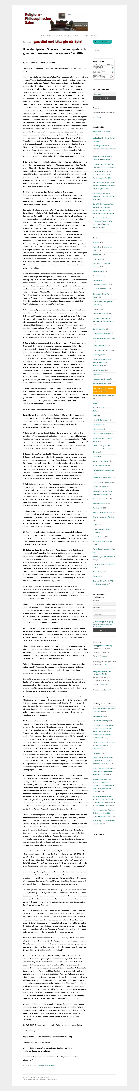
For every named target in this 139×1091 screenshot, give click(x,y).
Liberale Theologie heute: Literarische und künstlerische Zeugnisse (103, 449)
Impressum (94, 35)
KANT (95, 415)
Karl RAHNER (98, 425)
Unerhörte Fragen (102, 42)
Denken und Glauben (100, 314)
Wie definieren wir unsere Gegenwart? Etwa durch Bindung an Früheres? (104, 196)
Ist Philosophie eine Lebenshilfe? (104, 396)
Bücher (76, 35)
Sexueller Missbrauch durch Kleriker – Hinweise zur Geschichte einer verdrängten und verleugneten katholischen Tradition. (104, 785)
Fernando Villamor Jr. (47, 1079)
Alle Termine (97, 117)
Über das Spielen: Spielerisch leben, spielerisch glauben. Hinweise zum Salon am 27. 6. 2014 (54, 51)
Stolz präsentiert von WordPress (36, 1077)
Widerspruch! (97, 576)
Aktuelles (68, 35)
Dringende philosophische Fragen (104, 338)
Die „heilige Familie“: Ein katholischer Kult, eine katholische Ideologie (104, 149)
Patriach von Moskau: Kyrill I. (102, 478)
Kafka (95, 403)
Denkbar (40, 1065)
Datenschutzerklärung (100, 721)
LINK (106, 665)
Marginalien (97, 456)
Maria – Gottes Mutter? (101, 461)
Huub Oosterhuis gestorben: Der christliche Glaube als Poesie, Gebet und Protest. (104, 771)
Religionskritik (97, 508)
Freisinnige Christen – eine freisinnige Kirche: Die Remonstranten (102, 362)
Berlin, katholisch (98, 271)
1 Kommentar (49, 1065)
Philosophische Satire (100, 503)
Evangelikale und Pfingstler (102, 350)
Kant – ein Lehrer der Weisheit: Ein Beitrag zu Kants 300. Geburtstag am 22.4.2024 (103, 813)
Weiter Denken (98, 572)
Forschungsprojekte (99, 355)
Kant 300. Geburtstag (100, 420)
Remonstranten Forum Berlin (102, 512)
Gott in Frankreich (99, 370)
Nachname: (96, 607)
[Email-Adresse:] (104, 94)
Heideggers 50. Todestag (102, 645)
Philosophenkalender (100, 487)
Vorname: (96, 600)
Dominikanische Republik (101, 333)
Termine (95, 525)
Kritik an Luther (98, 429)
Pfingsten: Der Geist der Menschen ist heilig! (102, 672)
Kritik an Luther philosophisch (103, 433)
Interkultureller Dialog (100, 384)
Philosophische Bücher (100, 284)
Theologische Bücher (100, 289)
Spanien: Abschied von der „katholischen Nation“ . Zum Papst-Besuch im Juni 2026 (102, 175)
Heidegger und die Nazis (101, 379)
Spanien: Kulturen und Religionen (104, 517)
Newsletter (57, 35)
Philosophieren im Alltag (101, 499)
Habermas (96, 375)
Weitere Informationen (100, 656)
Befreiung (96, 259)
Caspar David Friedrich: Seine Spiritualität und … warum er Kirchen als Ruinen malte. (103, 761)
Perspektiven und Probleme (102, 482)
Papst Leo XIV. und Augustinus (103, 470)
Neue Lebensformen (100, 465)
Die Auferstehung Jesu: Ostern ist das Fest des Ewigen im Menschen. (104, 745)
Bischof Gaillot (98, 276)
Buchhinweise (97, 280)
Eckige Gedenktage (99, 346)
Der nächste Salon (99, 329)
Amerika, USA (97, 255)
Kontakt (85, 35)
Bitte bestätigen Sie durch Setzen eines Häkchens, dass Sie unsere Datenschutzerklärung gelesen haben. (103, 623)
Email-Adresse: (98, 614)
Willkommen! (46, 35)
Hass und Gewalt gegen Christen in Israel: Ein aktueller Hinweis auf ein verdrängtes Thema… (104, 186)
